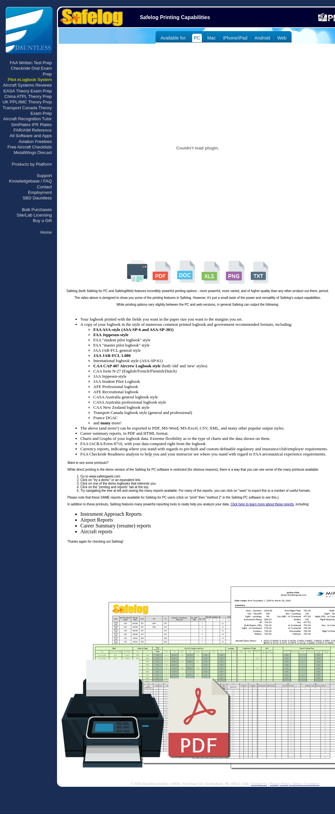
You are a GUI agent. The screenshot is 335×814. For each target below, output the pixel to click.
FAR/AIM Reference (32, 130)
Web (282, 38)
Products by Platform (32, 164)
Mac (211, 38)
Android (262, 38)
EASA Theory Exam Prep (28, 90)
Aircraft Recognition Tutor (27, 118)
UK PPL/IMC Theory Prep (27, 102)
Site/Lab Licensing (34, 215)
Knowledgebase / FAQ (30, 181)
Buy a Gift (42, 220)
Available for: (174, 38)
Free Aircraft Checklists (29, 147)
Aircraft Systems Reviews (27, 85)
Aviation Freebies (35, 141)
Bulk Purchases (37, 209)
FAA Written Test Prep (31, 62)
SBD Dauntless (37, 197)
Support (44, 175)
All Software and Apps (31, 135)
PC (197, 38)
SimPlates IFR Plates (31, 124)
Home (46, 232)
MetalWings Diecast (33, 152)
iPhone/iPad (235, 38)
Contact (44, 186)
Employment (40, 192)
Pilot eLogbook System (30, 79)
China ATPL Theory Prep (28, 96)
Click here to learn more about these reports (262, 504)
